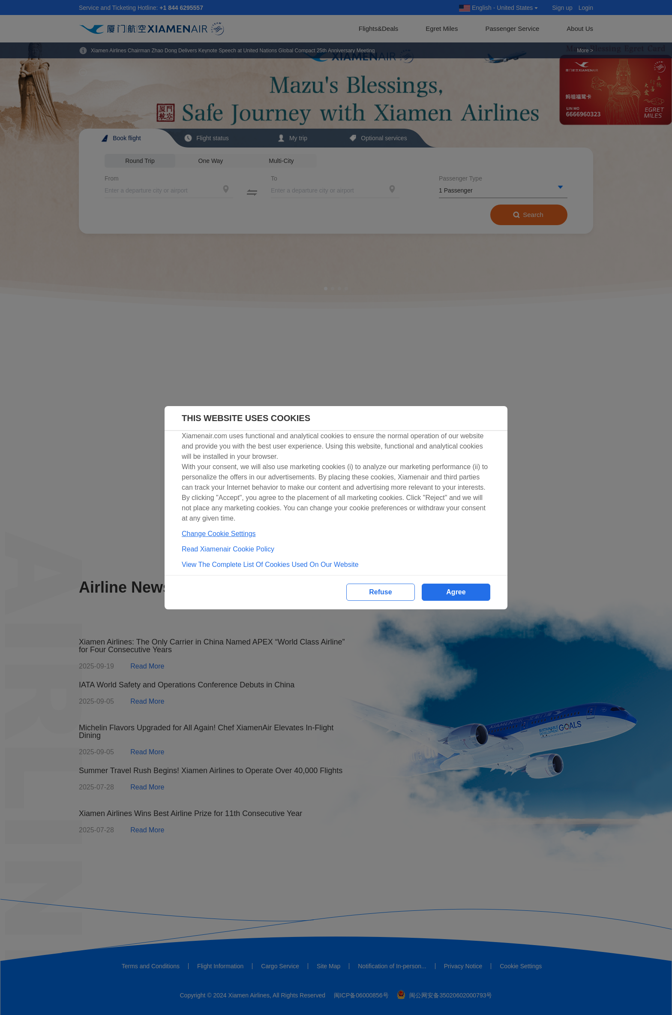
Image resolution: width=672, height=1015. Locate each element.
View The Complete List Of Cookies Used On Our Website (270, 564)
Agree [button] (455, 592)
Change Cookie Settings (219, 533)
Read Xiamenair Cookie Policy (228, 549)
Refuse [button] (380, 592)
